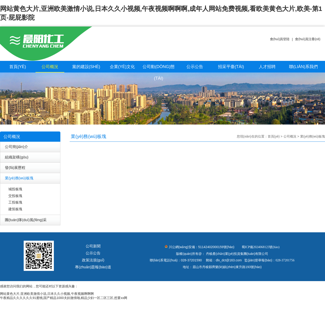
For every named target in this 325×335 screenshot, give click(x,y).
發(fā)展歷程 (15, 168)
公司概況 (50, 66)
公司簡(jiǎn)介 (16, 147)
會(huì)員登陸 (280, 39)
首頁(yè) (17, 66)
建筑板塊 (15, 209)
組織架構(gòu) (16, 157)
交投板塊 (15, 196)
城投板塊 (15, 189)
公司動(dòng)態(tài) (159, 72)
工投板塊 (15, 202)
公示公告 (194, 66)
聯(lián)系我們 (303, 66)
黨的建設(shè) (86, 66)
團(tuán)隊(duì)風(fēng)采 (26, 220)
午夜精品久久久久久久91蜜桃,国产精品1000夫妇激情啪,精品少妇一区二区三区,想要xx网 (63, 298)
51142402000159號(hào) (216, 247)
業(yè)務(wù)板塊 (19, 178)
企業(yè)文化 (122, 66)
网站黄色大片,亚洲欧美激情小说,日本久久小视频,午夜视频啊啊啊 (47, 294)
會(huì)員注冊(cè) (307, 39)
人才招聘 (267, 66)
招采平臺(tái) (231, 66)
